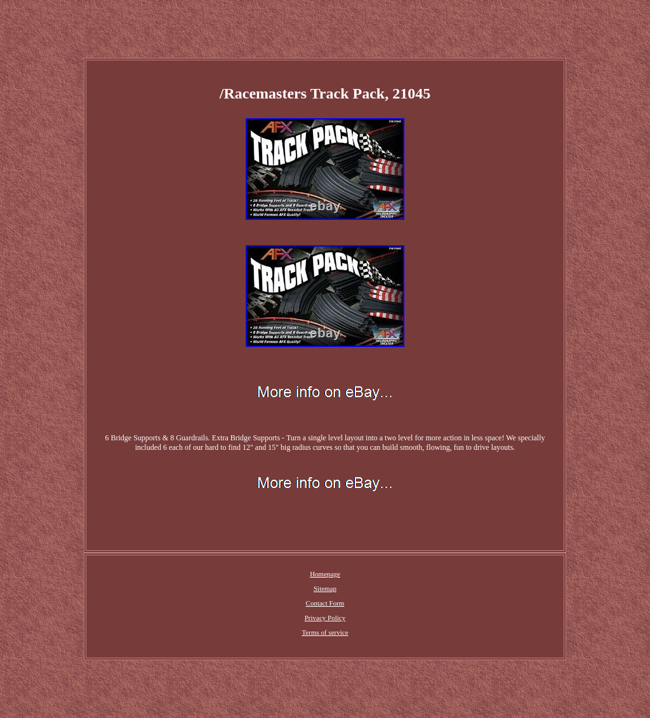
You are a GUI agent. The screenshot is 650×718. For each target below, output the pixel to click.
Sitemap (325, 588)
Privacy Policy (325, 617)
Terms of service (325, 632)
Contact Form (325, 603)
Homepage (325, 574)
